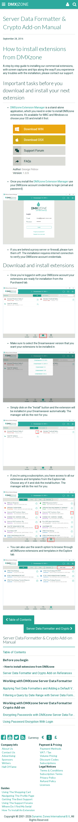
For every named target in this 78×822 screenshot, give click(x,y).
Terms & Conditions (51, 770)
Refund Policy (48, 781)
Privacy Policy (48, 777)
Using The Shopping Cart (16, 792)
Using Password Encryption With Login (28, 721)
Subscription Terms (51, 773)
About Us (7, 748)
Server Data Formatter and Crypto (49, 628)
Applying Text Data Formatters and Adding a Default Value (39, 688)
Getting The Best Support (17, 799)
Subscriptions (48, 763)
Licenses (45, 784)
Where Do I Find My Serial (16, 806)
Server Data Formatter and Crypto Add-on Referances (37, 673)
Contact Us (8, 752)
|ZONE (11, 4)
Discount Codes (49, 759)
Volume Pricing (48, 755)
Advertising (8, 755)
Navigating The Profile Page (18, 795)
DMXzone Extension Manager (27, 107)
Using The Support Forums (17, 802)
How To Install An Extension (18, 810)
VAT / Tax (45, 752)
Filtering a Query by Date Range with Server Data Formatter (39, 695)
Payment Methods (50, 748)
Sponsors (7, 759)
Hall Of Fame (9, 766)
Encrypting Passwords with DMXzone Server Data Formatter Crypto (39, 715)
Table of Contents (18, 619)
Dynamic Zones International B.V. (51, 816)
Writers (6, 763)
